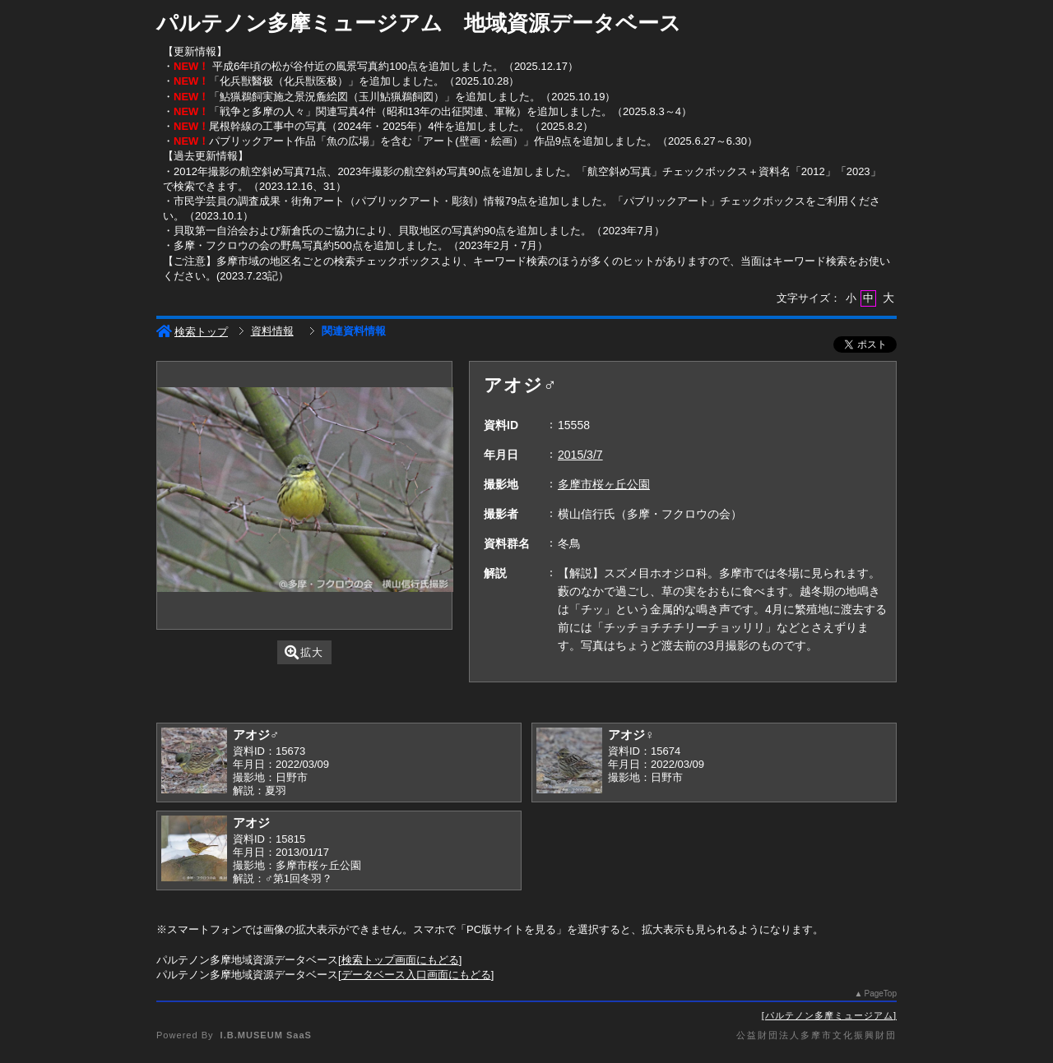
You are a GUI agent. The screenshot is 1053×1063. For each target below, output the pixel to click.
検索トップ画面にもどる (400, 960)
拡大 (304, 652)
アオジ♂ (256, 735)
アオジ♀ (631, 735)
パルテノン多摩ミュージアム (829, 1015)
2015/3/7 (580, 454)
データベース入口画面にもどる (416, 974)
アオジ (251, 823)
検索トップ (192, 332)
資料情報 (272, 331)
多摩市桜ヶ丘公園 (604, 484)
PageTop (881, 993)
